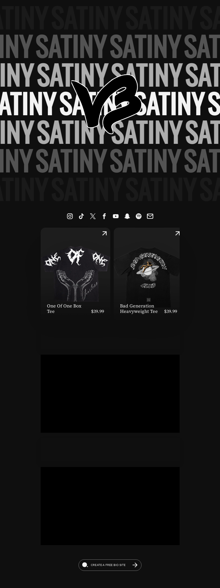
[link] (70, 216)
